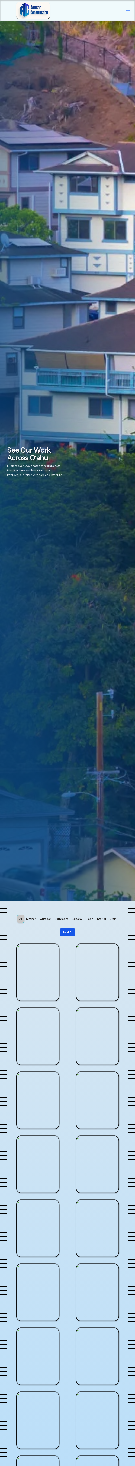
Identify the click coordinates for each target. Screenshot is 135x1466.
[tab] (20, 919)
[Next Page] (67, 932)
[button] (128, 10)
